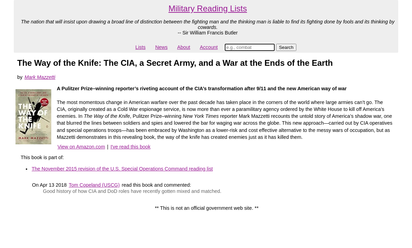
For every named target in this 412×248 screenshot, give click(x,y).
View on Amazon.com (81, 146)
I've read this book (130, 146)
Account (209, 47)
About (183, 47)
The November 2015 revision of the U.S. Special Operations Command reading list (122, 169)
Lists (140, 47)
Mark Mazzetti (39, 77)
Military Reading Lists (207, 8)
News (161, 47)
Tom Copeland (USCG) (94, 185)
